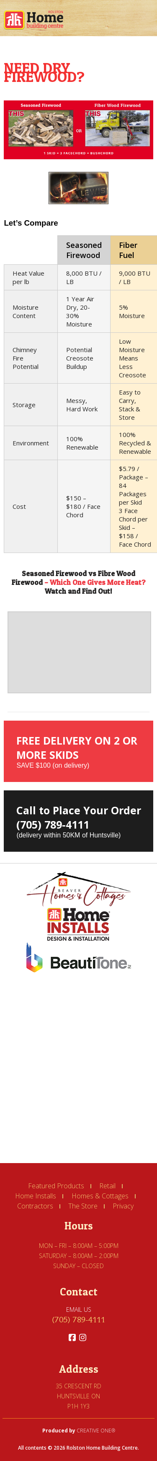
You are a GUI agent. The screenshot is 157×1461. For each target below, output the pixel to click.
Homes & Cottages (100, 1195)
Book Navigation (144, 20)
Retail (107, 1185)
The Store (83, 1206)
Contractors (35, 1206)
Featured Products (56, 1185)
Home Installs (35, 1195)
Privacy (123, 1206)
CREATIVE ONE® (96, 1430)
